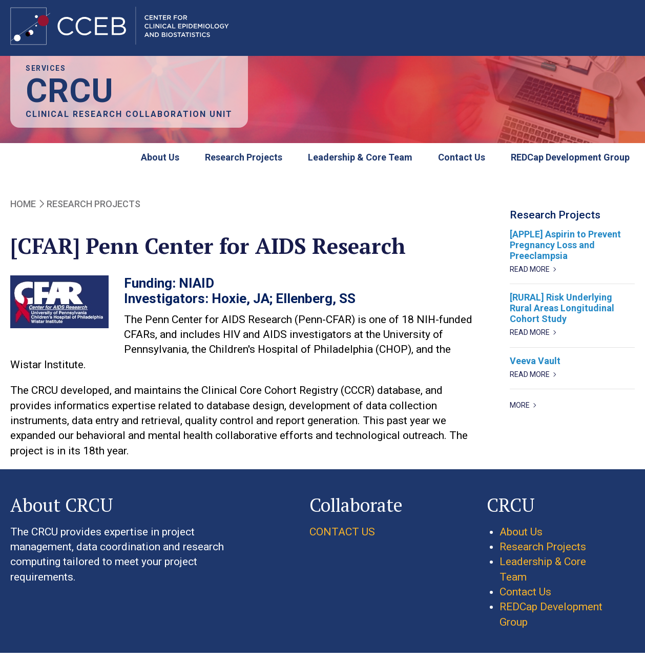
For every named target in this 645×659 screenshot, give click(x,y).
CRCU (70, 96)
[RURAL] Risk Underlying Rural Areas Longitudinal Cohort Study (562, 313)
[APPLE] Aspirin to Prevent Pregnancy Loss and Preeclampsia (565, 250)
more (520, 411)
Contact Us (461, 162)
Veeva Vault (535, 366)
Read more (530, 275)
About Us (160, 162)
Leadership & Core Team (360, 162)
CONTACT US (342, 537)
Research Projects (243, 162)
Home (23, 209)
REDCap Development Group (570, 162)
